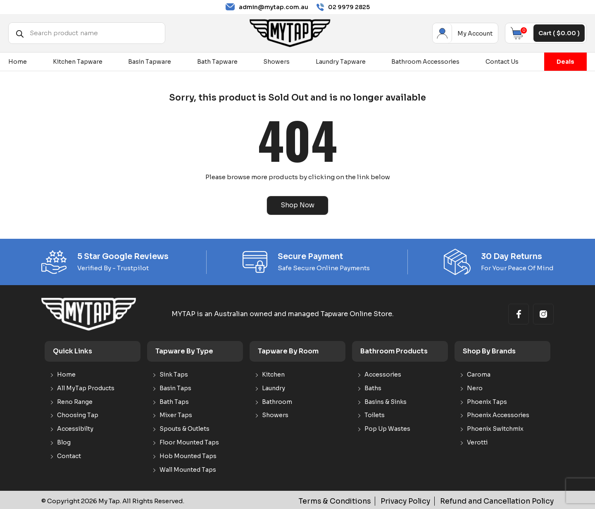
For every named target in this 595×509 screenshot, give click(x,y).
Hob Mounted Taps (188, 455)
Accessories (382, 373)
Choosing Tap (77, 414)
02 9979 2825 (343, 7)
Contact (69, 455)
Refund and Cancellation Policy (504, 500)
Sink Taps (173, 373)
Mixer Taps (175, 414)
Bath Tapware (217, 62)
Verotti (477, 441)
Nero (475, 387)
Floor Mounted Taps (189, 441)
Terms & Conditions (360, 500)
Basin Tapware (149, 62)
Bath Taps (174, 400)
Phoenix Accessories (498, 414)
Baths (372, 387)
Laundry (273, 387)
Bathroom (277, 400)
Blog (64, 441)
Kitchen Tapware (77, 62)
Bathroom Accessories (425, 62)
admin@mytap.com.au (267, 7)
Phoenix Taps (487, 400)
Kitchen (273, 373)
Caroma (478, 373)
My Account (442, 33)
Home (17, 62)
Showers (276, 62)
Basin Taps (175, 387)
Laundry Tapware (341, 62)
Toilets (374, 414)
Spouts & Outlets (184, 428)
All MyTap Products (85, 387)
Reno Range (75, 400)
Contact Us (502, 62)
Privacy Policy (423, 500)
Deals (565, 61)
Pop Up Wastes (387, 428)
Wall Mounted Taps (187, 468)
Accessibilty (75, 428)
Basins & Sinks (385, 400)
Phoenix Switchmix (495, 428)
